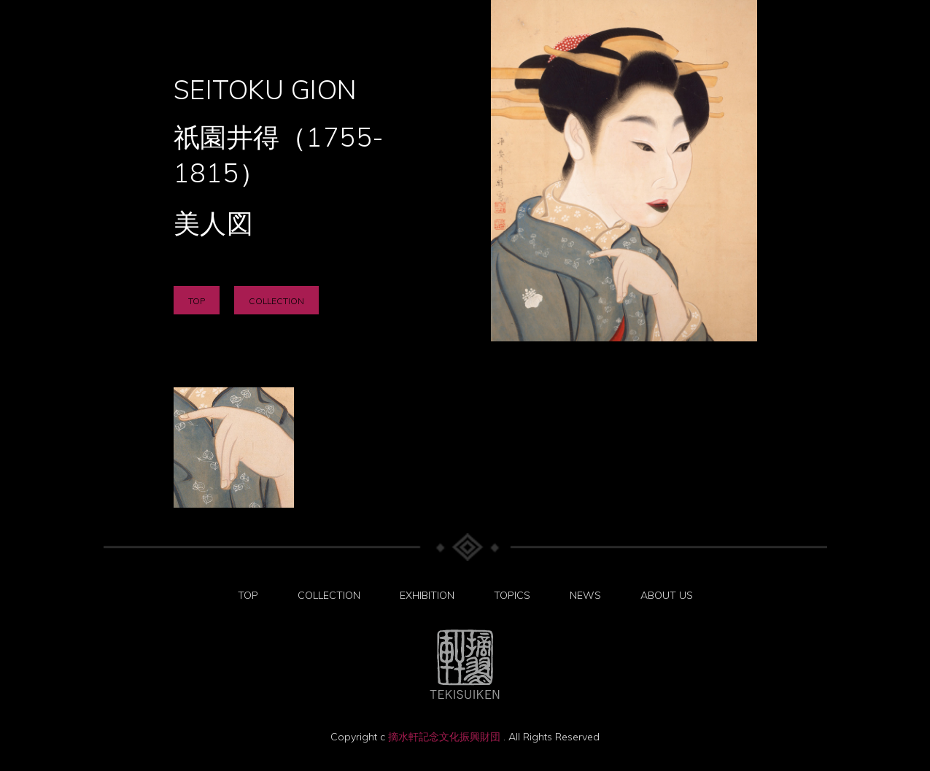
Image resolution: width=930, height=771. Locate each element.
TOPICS (512, 595)
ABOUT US (666, 595)
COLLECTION (276, 300)
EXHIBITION (427, 595)
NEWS (585, 595)
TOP (196, 300)
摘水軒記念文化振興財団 (445, 736)
